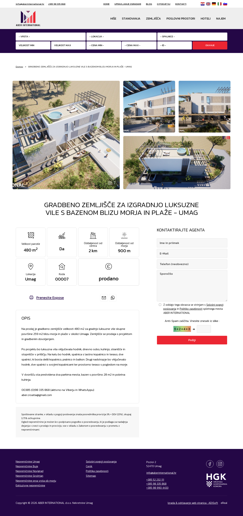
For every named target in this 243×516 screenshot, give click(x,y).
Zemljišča (153, 18)
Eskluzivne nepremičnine (30, 485)
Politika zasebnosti (97, 471)
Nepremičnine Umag (28, 462)
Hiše (113, 18)
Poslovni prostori (180, 18)
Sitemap (91, 476)
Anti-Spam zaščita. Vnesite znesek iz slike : (192, 321)
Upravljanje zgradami (127, 4)
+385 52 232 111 (155, 480)
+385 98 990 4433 (157, 488)
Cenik (89, 466)
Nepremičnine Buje (27, 466)
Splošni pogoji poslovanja (101, 462)
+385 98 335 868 (56, 4)
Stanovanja (131, 18)
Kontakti (180, 4)
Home (106, 4)
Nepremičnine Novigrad (29, 471)
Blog (149, 4)
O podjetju (163, 4)
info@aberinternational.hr (30, 4)
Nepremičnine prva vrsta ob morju (36, 481)
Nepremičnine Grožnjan (29, 476)
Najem (221, 18)
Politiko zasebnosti (191, 309)
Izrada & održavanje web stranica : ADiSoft (193, 503)
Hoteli (206, 18)
